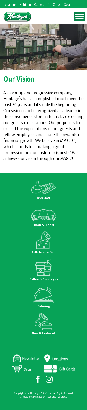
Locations (9, 5)
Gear (67, 5)
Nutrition (25, 5)
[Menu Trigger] (79, 16)
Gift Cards (54, 5)
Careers (39, 5)
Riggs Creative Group (56, 396)
